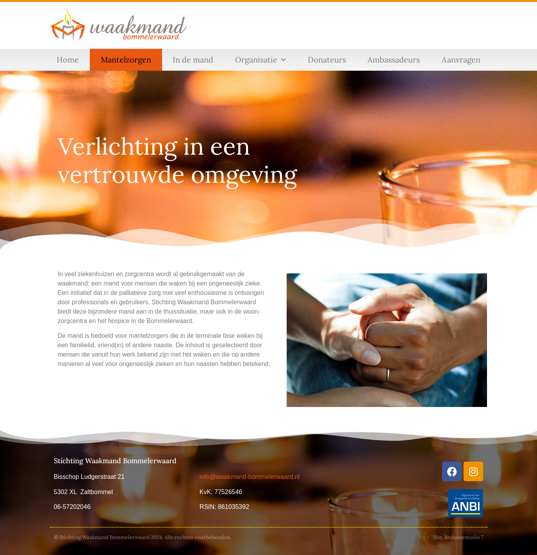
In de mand (193, 59)
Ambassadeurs (394, 59)
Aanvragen (461, 59)
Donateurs (327, 59)
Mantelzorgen (126, 59)
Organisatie (260, 59)
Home (68, 59)
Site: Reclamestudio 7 (458, 537)
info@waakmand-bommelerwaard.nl (250, 476)
